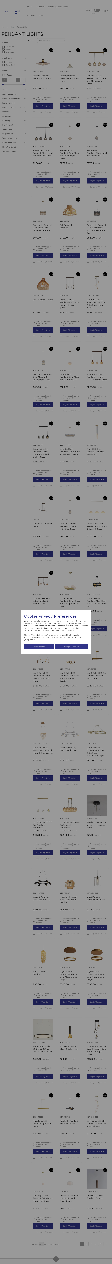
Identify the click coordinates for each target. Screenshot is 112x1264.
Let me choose (39, 646)
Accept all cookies (71, 646)
